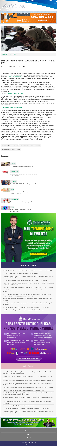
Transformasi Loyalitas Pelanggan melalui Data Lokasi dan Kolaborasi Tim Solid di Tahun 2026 (28, 380)
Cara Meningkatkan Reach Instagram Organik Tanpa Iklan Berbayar (20, 273)
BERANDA (5, 54)
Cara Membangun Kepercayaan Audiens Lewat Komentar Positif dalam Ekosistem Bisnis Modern (26, 290)
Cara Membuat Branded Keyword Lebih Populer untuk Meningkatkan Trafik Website (25, 280)
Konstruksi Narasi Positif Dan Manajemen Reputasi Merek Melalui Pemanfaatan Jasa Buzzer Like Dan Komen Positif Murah (27, 384)
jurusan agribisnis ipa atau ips (15, 76)
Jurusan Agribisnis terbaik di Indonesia (11, 107)
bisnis (12, 189)
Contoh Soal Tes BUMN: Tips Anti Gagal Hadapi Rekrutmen (25, 184)
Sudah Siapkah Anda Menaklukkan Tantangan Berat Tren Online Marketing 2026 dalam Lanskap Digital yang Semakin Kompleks (28, 283)
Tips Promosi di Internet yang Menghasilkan (21, 201)
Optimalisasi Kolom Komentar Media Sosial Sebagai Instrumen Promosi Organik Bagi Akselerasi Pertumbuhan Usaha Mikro (28, 276)
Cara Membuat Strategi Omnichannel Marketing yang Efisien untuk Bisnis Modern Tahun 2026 (28, 271)
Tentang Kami (28, 431)
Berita (28, 434)
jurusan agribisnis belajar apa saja (14, 93)
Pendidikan (13, 181)
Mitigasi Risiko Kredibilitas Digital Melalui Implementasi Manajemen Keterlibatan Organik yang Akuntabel (27, 299)
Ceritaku (13, 163)
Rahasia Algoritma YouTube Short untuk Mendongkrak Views (19, 406)
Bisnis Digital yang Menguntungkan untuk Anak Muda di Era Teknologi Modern (23, 310)
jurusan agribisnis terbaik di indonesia (30, 145)
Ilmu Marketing (14, 171)
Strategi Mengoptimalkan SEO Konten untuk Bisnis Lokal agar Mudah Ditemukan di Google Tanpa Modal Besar (28, 303)
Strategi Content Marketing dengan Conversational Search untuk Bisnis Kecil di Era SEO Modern (28, 287)
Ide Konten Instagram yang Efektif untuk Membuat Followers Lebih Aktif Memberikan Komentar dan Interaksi (28, 398)
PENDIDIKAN (13, 54)
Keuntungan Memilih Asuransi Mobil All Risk (21, 166)
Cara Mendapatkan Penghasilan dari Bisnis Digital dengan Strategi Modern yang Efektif (26, 307)
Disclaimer (28, 437)
